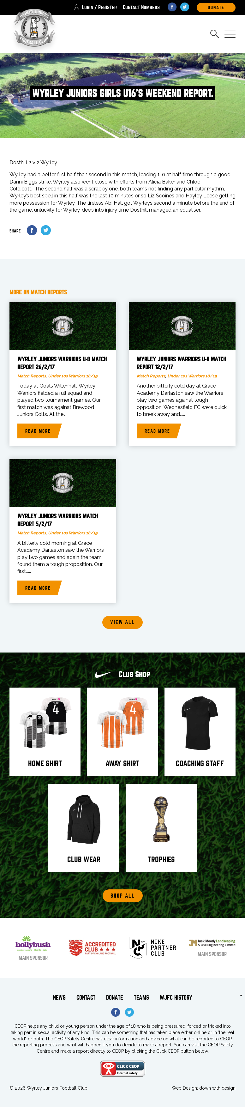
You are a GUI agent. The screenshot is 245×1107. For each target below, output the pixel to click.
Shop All (123, 896)
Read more (38, 431)
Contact (85, 998)
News (59, 998)
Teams (141, 998)
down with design (217, 1088)
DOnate (216, 7)
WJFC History (176, 998)
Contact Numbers (141, 7)
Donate (114, 998)
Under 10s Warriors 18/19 (73, 376)
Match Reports (31, 376)
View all (122, 622)
